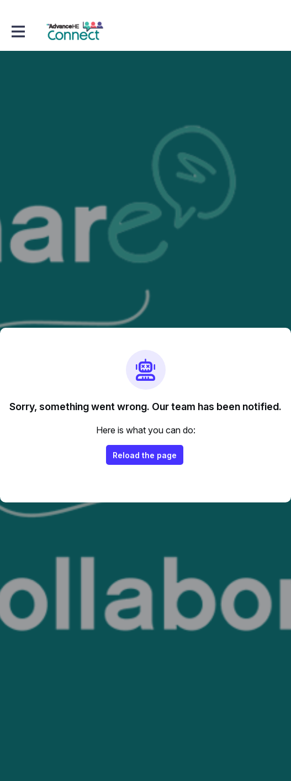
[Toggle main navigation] (18, 31)
